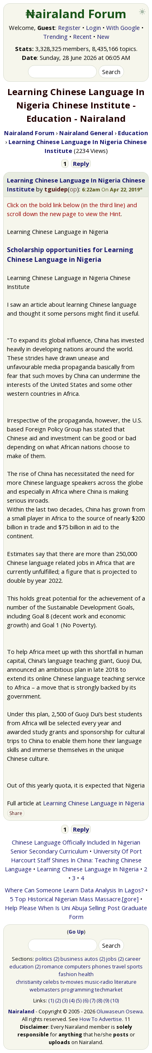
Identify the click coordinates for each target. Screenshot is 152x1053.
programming (77, 989)
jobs (111, 958)
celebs (51, 981)
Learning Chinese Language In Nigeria (88, 869)
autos (91, 958)
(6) (85, 1000)
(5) (78, 1000)
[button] (112, 189)
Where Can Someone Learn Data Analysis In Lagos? (74, 890)
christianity (29, 981)
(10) (114, 1000)
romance (52, 966)
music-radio (99, 981)
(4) (72, 1000)
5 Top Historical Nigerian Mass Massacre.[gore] (74, 899)
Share (15, 813)
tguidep (56, 189)
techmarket (108, 989)
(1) (51, 1000)
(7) (92, 1000)
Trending (55, 36)
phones (101, 966)
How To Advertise (100, 1019)
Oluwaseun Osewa (119, 1011)
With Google (123, 27)
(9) (106, 1000)
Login (93, 27)
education (21, 966)
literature (125, 981)
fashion (67, 974)
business (71, 958)
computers (77, 966)
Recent (82, 36)
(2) (56, 958)
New (103, 36)
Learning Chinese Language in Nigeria (93, 803)
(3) (65, 1000)
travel (119, 966)
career (133, 958)
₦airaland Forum (76, 14)
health (86, 974)
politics (43, 958)
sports (135, 966)
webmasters (45, 989)
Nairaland (21, 1011)
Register (69, 27)
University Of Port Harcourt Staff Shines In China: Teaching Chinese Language (73, 860)
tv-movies (71, 981)
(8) (99, 1000)
